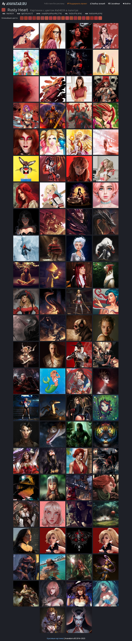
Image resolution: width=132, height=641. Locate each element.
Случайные (114, 4)
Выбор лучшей (97, 4)
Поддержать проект (77, 4)
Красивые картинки (55, 638)
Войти (126, 4)
